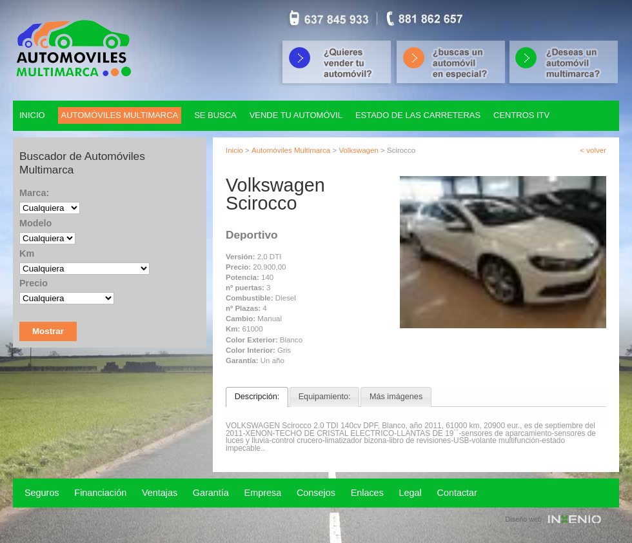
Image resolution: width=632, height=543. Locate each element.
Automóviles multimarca (120, 115)
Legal (410, 493)
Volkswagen (358, 150)
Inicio (32, 115)
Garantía (211, 493)
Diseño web (524, 519)
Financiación (100, 493)
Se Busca (215, 115)
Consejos (316, 493)
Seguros (42, 493)
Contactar (457, 493)
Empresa (263, 493)
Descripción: (257, 396)
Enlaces (367, 493)
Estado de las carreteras (417, 115)
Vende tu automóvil (296, 115)
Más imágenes (396, 396)
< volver (593, 150)
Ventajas (159, 493)
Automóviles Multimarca (291, 150)
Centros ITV (521, 115)
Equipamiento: (325, 396)
